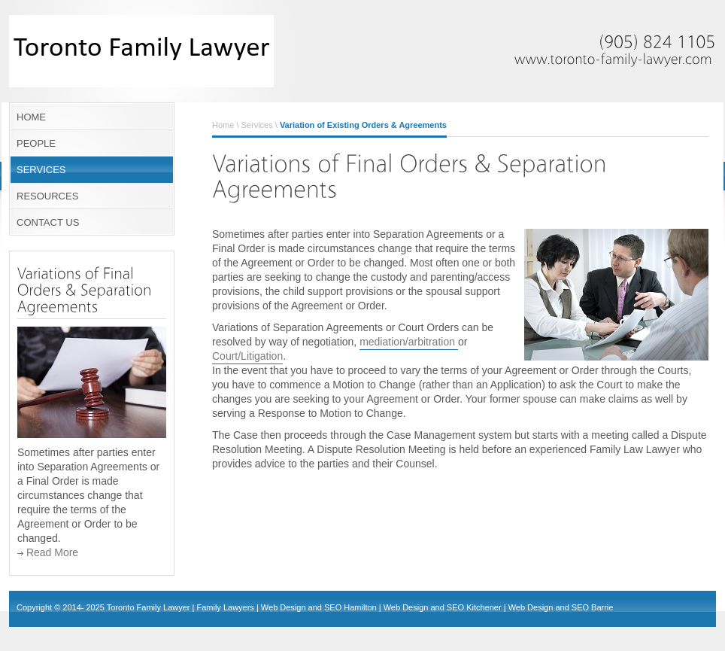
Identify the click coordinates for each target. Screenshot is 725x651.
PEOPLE (36, 143)
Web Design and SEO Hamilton (319, 607)
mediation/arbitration (408, 342)
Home (223, 124)
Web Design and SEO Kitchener (443, 607)
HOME (31, 117)
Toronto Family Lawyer (148, 607)
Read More (47, 552)
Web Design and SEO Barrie (561, 607)
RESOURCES (47, 196)
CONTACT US (48, 222)
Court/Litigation (247, 356)
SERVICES (41, 169)
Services (257, 124)
